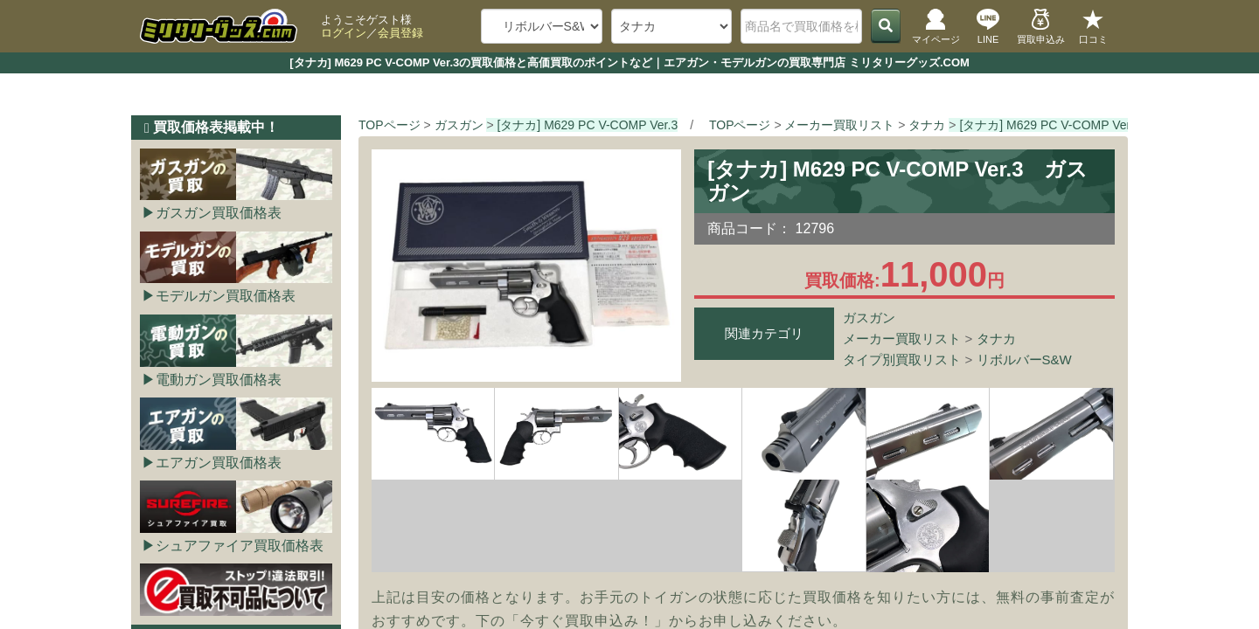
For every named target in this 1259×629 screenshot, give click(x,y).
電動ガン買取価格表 (219, 379)
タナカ (996, 338)
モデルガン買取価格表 (226, 295)
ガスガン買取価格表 (219, 212)
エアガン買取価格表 (219, 462)
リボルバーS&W (1024, 359)
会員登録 (400, 32)
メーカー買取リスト (902, 338)
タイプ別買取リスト (902, 359)
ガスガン (869, 317)
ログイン (343, 32)
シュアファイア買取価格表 (239, 545)
